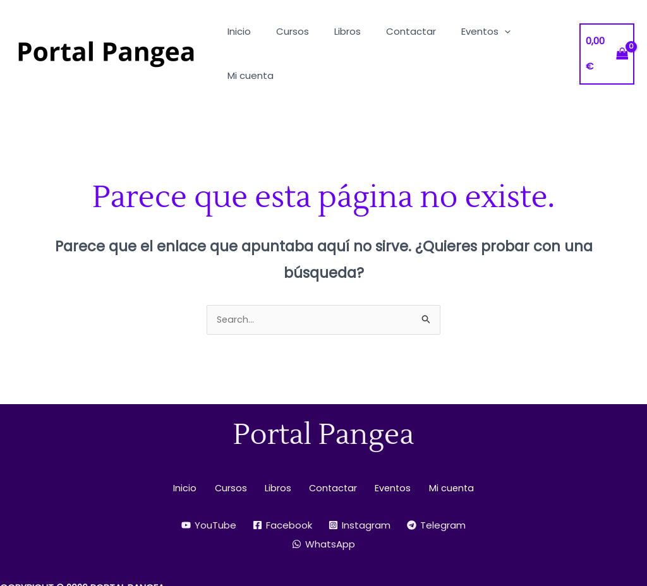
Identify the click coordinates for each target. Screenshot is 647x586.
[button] (482, 31)
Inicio (195, 444)
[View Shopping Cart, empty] (605, 32)
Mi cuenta (440, 444)
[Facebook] (282, 482)
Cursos (236, 444)
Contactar (329, 444)
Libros (278, 444)
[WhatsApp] (323, 501)
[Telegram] (436, 482)
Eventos (385, 444)
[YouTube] (209, 482)
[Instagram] (359, 482)
